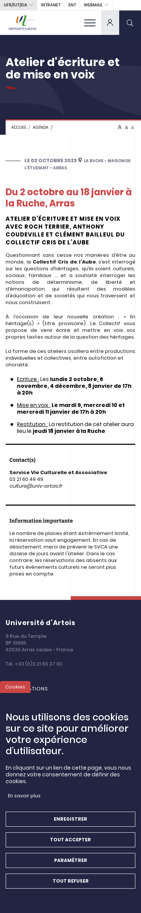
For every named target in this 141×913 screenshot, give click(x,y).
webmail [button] (93, 5)
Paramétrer (70, 867)
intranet (51, 5)
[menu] (90, 23)
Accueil (19, 127)
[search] (130, 23)
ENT (72, 5)
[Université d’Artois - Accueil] (22, 23)
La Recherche (32, 697)
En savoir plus (24, 802)
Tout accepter (70, 847)
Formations (30, 688)
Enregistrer (70, 826)
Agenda (41, 127)
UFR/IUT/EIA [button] (15, 5)
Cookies (15, 694)
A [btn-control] (120, 127)
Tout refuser (71, 888)
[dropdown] (110, 23)
